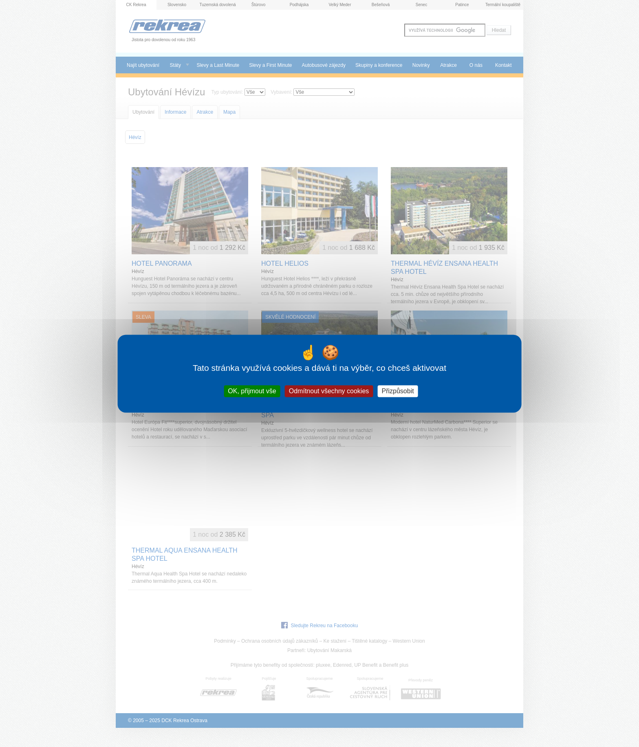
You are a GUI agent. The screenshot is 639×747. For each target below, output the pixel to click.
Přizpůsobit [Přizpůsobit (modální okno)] (397, 391)
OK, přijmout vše (252, 391)
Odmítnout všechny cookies (329, 391)
